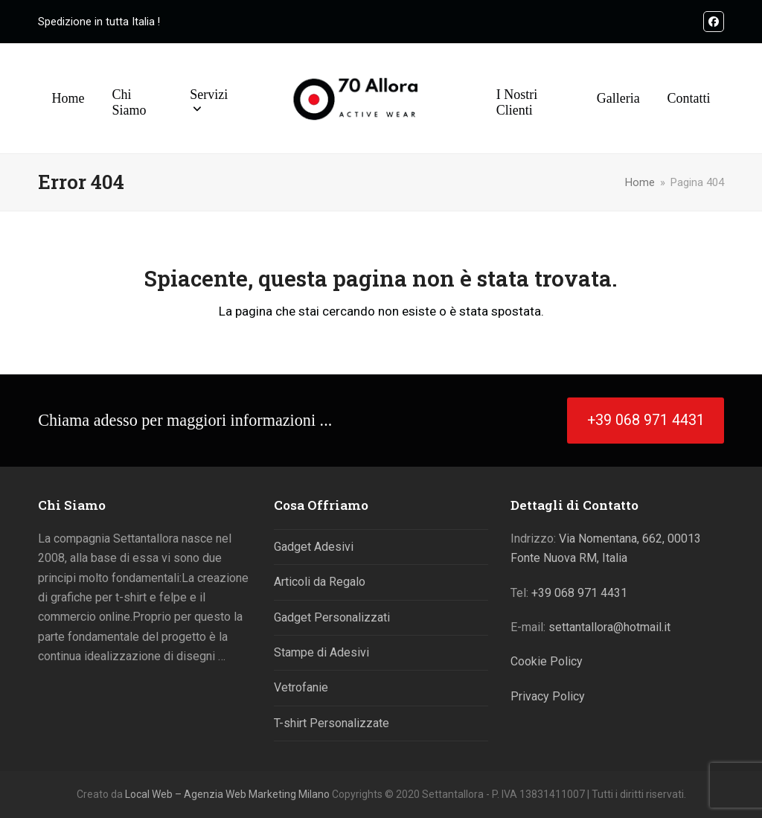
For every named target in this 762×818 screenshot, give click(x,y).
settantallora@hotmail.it (609, 627)
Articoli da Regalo (319, 582)
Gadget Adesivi (313, 547)
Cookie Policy (546, 661)
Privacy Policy (547, 696)
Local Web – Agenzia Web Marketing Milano (228, 794)
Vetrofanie (301, 687)
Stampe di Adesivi (321, 652)
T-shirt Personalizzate (331, 723)
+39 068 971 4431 (579, 593)
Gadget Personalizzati (332, 617)
